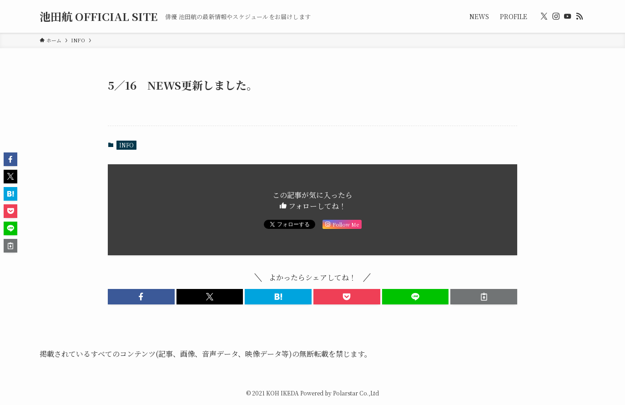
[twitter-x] (544, 16)
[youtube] (567, 16)
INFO (126, 145)
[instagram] (555, 16)
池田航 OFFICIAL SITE (99, 16)
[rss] (579, 16)
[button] (141, 296)
